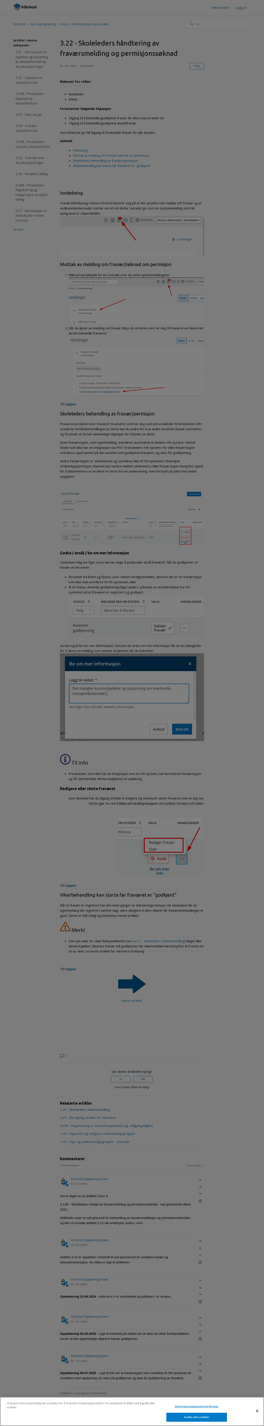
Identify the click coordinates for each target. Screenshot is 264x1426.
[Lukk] (257, 1415)
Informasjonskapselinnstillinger (197, 1410)
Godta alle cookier (196, 1421)
